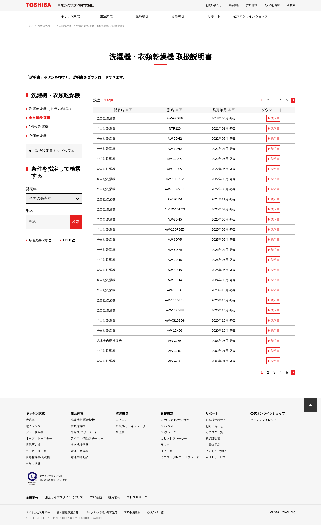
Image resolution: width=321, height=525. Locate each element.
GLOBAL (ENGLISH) (282, 512)
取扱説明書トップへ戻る (54, 151)
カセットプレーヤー (174, 438)
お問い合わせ (214, 5)
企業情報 (234, 5)
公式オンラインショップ (250, 16)
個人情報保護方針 (67, 512)
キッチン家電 (70, 16)
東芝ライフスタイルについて (64, 497)
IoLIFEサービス (216, 457)
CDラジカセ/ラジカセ (175, 419)
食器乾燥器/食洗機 (38, 457)
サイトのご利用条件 (38, 512)
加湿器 (120, 432)
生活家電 (106, 16)
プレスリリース (137, 497)
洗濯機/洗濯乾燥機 (83, 419)
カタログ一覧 (214, 432)
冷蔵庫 (30, 419)
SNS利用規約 (132, 512)
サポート (214, 16)
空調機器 (142, 16)
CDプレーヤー (170, 432)
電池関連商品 (79, 457)
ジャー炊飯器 (34, 432)
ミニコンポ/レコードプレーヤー (181, 457)
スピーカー (168, 451)
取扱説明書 (65, 25)
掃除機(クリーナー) (83, 432)
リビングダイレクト (263, 419)
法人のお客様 (272, 5)
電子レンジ (33, 426)
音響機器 (178, 16)
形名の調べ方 (40, 240)
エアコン (121, 419)
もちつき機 (33, 463)
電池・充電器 (79, 451)
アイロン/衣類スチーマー (87, 438)
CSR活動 (96, 497)
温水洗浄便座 (79, 444)
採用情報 (251, 5)
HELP (69, 240)
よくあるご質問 (216, 451)
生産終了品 (213, 444)
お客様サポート (46, 25)
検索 (292, 5)
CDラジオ (167, 426)
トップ (29, 25)
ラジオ (165, 444)
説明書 (275, 118)
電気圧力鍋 (33, 444)
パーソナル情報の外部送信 (101, 512)
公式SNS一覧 (155, 512)
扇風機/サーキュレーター (132, 426)
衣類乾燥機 (78, 426)
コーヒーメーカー (37, 451)
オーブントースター (39, 438)
